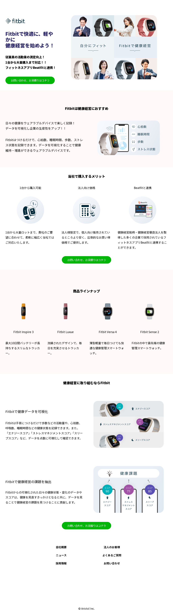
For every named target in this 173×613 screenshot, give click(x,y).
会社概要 (61, 547)
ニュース (61, 555)
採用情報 (61, 563)
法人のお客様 (112, 547)
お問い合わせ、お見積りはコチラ (30, 80)
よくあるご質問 (111, 555)
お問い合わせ (112, 563)
